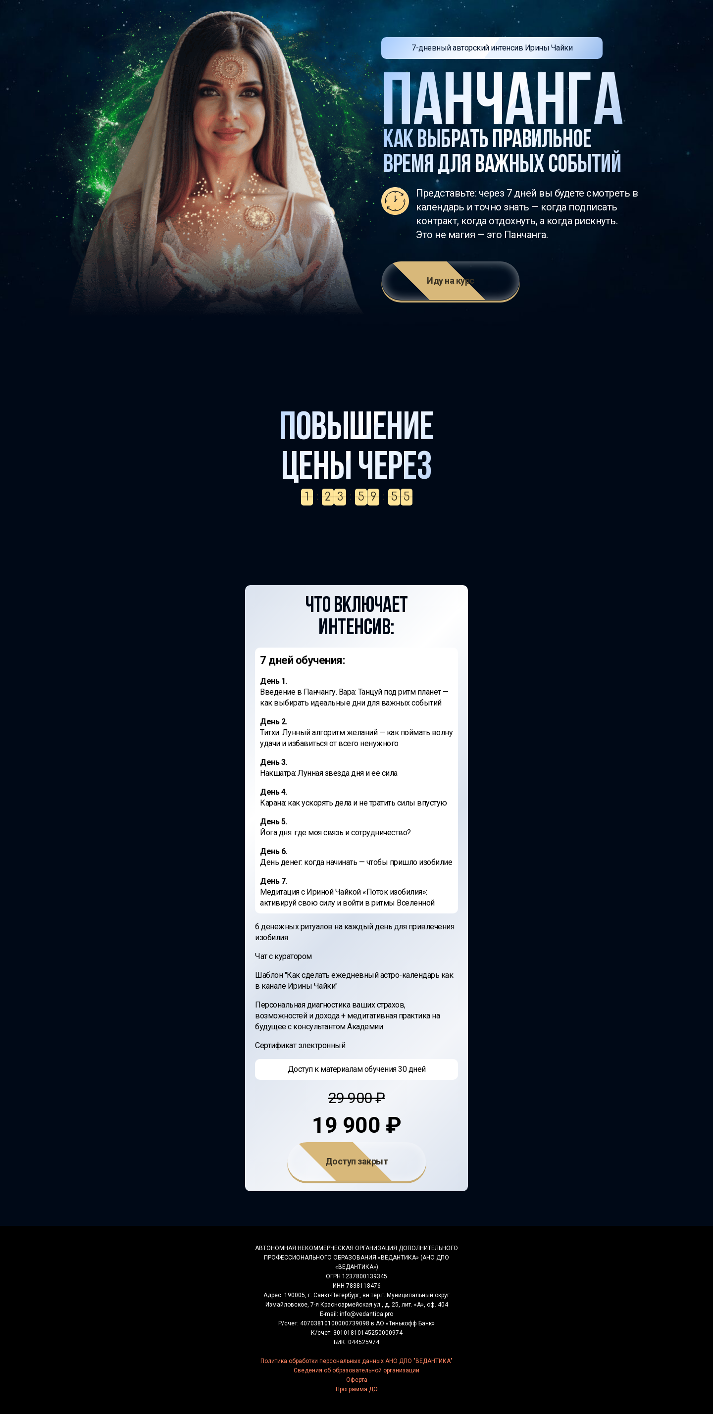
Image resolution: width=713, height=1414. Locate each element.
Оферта (356, 1379)
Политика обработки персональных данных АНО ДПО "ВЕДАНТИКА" (356, 1361)
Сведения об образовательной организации (356, 1370)
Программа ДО (357, 1389)
